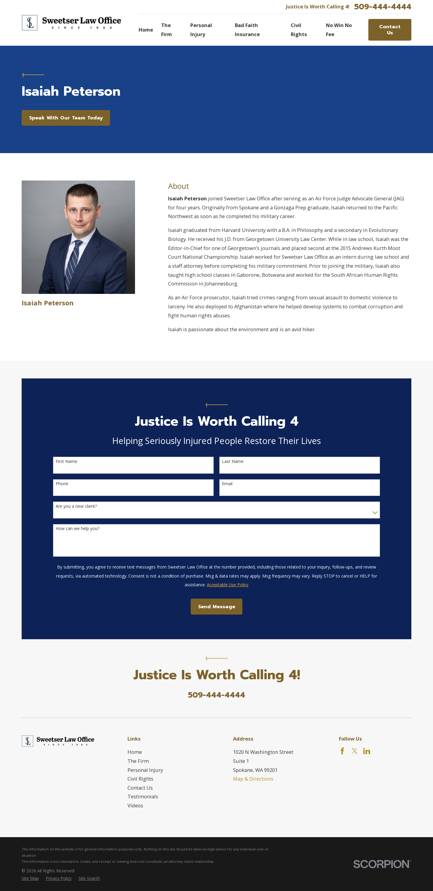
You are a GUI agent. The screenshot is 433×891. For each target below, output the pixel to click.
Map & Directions (253, 778)
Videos (135, 805)
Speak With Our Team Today (66, 118)
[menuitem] (30, 878)
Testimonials (142, 796)
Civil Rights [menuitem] (299, 30)
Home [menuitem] (146, 29)
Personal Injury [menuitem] (201, 30)
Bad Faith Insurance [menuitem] (247, 30)
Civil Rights (140, 778)
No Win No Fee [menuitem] (339, 30)
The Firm (138, 760)
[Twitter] (354, 751)
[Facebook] (342, 751)
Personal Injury (145, 769)
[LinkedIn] (366, 751)
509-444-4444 (382, 7)
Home (134, 751)
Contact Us (390, 29)
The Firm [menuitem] (166, 30)
